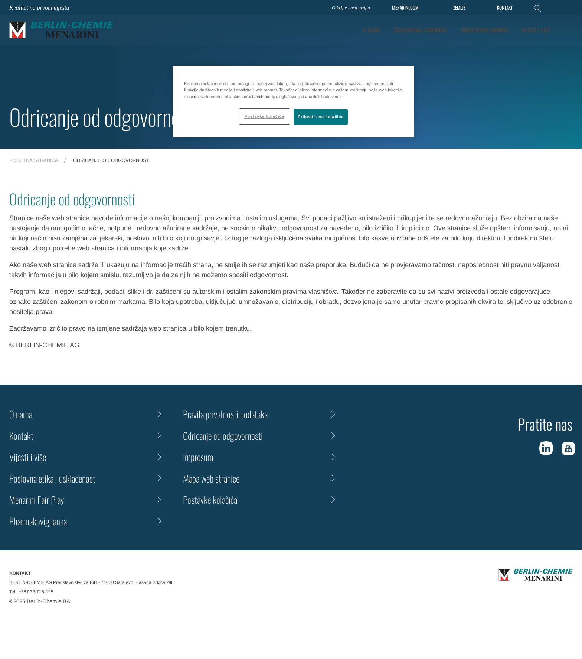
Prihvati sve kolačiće (321, 116)
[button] (567, 29)
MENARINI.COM (405, 7)
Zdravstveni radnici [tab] (484, 30)
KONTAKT (505, 7)
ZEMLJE (459, 7)
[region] (293, 101)
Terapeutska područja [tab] (420, 30)
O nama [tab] (371, 30)
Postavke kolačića (210, 499)
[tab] (536, 30)
